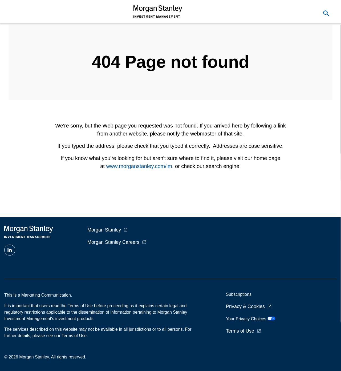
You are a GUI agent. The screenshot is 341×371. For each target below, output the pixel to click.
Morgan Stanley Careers (113, 242)
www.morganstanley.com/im (139, 166)
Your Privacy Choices (250, 319)
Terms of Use (240, 331)
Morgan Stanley (104, 230)
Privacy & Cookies (245, 306)
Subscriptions (238, 294)
